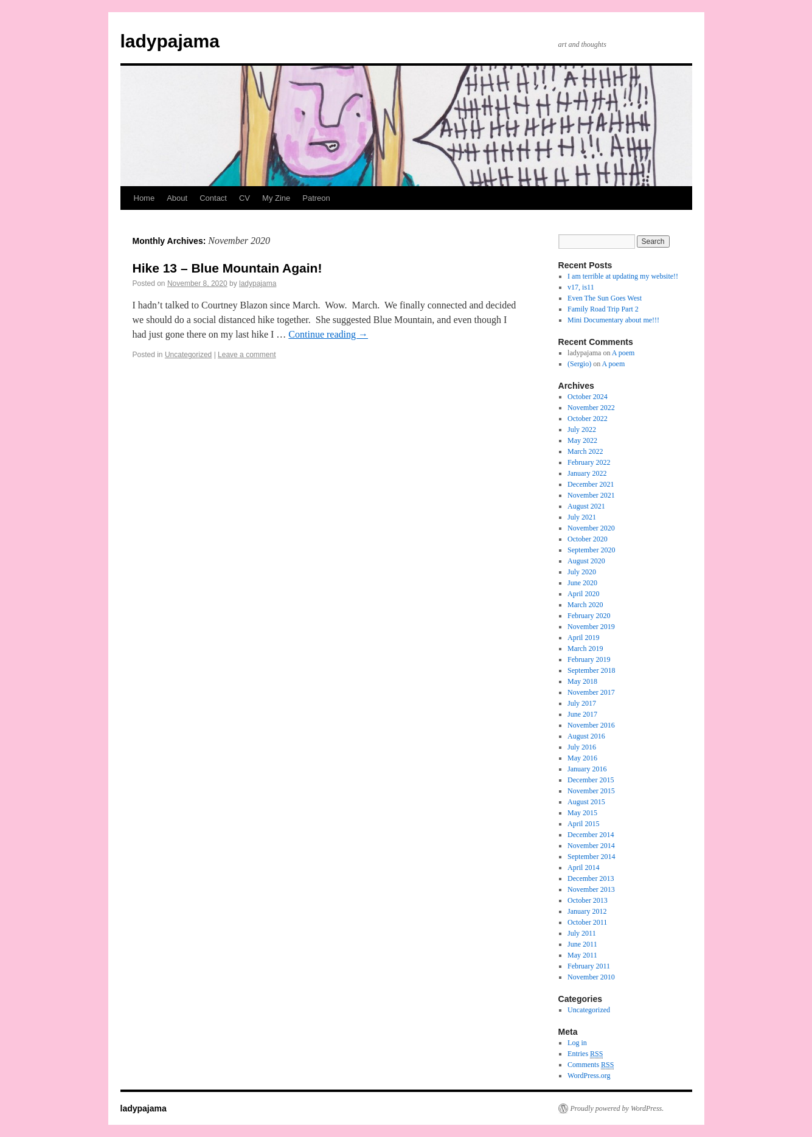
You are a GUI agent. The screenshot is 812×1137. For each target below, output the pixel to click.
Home (144, 198)
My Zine (276, 198)
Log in (577, 1042)
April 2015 (583, 823)
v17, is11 (580, 287)
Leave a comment (247, 354)
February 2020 (588, 615)
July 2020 (581, 572)
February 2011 (588, 966)
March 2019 (585, 648)
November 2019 (591, 626)
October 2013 (587, 900)
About (177, 198)
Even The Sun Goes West (604, 298)
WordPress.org (588, 1075)
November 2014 (591, 845)
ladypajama (170, 41)
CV (244, 198)
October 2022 (587, 418)
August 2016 (586, 736)
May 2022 (582, 440)
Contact (213, 198)
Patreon (316, 198)
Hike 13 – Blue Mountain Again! (227, 268)
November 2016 (591, 725)
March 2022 (585, 451)
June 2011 (582, 944)
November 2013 (591, 889)
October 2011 (587, 922)
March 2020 (585, 604)
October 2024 (587, 396)
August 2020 (586, 561)
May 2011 (582, 955)
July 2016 (581, 747)
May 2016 (582, 758)
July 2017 (581, 703)
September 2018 (591, 670)
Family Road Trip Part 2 (603, 309)
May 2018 (582, 681)
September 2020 (591, 550)
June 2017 (582, 714)
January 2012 (586, 911)
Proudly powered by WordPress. (617, 1108)
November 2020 (591, 528)
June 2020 (582, 583)
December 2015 (590, 780)
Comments (590, 1064)
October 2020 (587, 539)
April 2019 (583, 637)
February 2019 (588, 659)
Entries (585, 1054)
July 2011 (581, 933)
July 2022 (581, 429)
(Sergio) (579, 364)
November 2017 (591, 692)
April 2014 (583, 867)
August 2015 (586, 802)
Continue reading (328, 334)
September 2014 (591, 856)
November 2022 (591, 407)
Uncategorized (188, 354)
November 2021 (591, 495)
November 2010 (591, 977)
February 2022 (588, 462)
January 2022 (586, 473)
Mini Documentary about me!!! (613, 320)
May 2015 (582, 812)
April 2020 (583, 593)
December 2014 (590, 834)
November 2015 (591, 791)
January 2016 (586, 769)
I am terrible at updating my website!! (622, 276)
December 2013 (590, 878)
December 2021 (590, 484)
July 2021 (581, 517)
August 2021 (586, 506)
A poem (623, 353)
